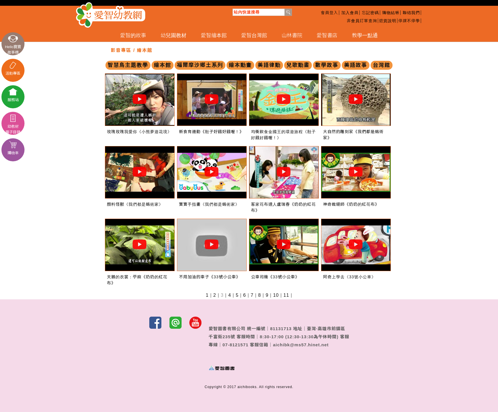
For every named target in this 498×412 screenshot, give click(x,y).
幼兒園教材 (173, 35)
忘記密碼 (370, 12)
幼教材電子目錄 (12, 124)
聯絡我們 (411, 12)
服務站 (13, 95)
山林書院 (292, 35)
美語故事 (355, 65)
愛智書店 (327, 35)
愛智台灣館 (254, 35)
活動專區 (12, 68)
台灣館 (381, 65)
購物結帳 (390, 12)
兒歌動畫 (298, 65)
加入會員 (350, 12)
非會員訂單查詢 (362, 20)
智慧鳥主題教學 (128, 65)
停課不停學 (409, 20)
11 (286, 295)
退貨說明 (387, 20)
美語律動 (269, 65)
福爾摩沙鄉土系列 (200, 65)
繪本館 (162, 65)
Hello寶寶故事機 (13, 44)
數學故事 (326, 65)
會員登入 (329, 12)
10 (276, 295)
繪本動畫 (240, 65)
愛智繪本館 (214, 35)
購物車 (13, 148)
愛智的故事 (133, 35)
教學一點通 (365, 35)
